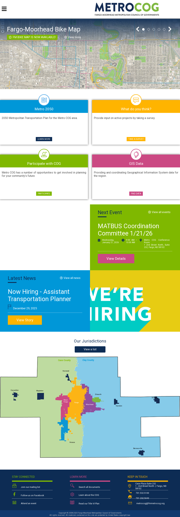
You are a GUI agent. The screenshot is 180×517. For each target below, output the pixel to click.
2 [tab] (148, 29)
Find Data (136, 193)
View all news (72, 278)
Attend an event (24, 503)
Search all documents (85, 486)
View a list (90, 349)
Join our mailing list (26, 486)
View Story (25, 320)
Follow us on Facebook (28, 494)
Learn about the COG (84, 494)
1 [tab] (143, 29)
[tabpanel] (90, 54)
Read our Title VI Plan (84, 503)
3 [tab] (154, 29)
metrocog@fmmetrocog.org (146, 503)
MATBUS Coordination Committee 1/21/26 (128, 229)
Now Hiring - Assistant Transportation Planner (39, 295)
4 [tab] (159, 29)
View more (74, 37)
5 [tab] (164, 29)
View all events (161, 212)
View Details (116, 259)
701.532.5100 (138, 493)
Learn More (44, 139)
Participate (44, 193)
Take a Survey (136, 139)
